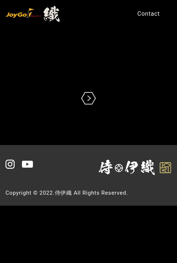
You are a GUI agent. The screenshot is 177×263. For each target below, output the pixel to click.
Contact (148, 13)
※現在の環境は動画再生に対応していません (88, 71)
